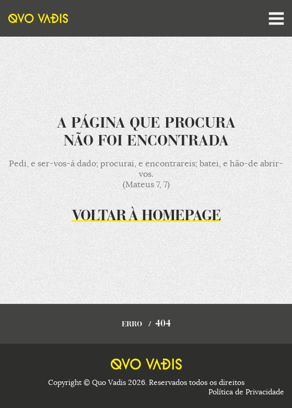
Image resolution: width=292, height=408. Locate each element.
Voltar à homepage (146, 216)
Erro (132, 324)
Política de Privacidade (246, 391)
